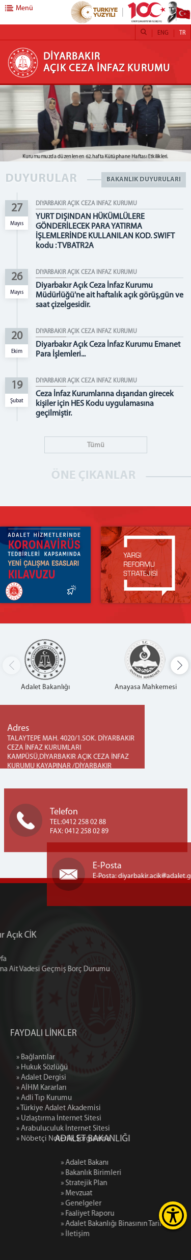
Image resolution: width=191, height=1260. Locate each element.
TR (182, 33)
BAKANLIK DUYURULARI (143, 179)
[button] (179, 665)
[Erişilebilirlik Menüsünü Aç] (173, 1215)
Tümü (95, 445)
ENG (163, 33)
